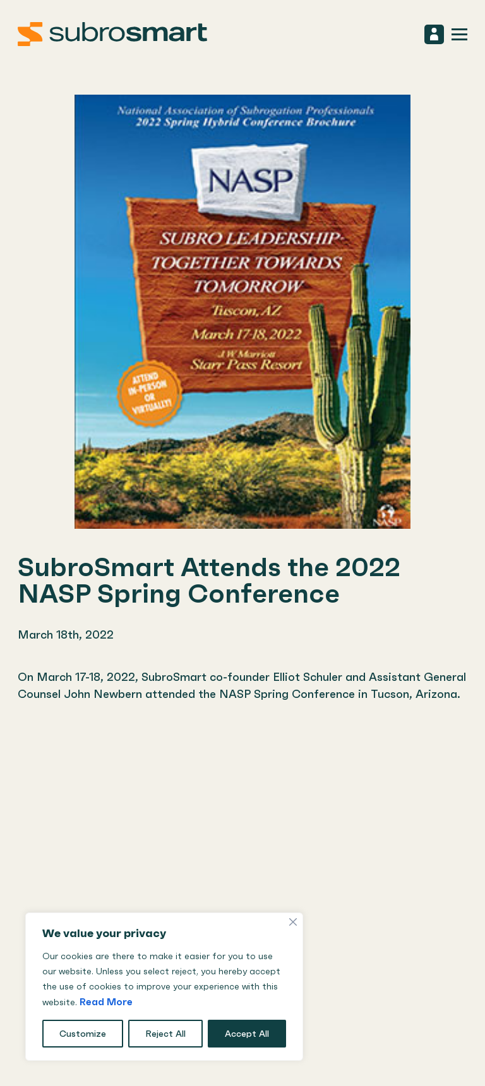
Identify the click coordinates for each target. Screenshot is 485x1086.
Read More (106, 1001)
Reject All (165, 1033)
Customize (82, 1033)
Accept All (247, 1033)
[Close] (293, 922)
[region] (164, 986)
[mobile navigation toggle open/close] (459, 34)
